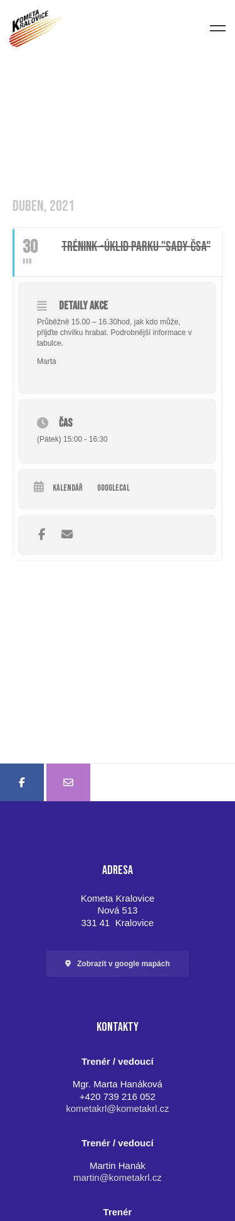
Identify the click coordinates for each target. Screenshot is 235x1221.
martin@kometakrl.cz (117, 1177)
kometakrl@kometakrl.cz (117, 1108)
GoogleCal (113, 488)
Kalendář (68, 488)
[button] (117, 964)
